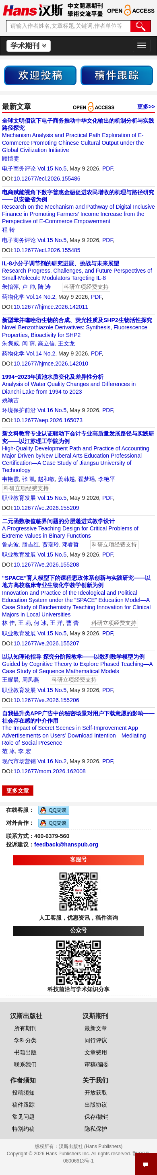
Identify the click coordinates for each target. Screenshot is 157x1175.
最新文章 (96, 1028)
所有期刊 (25, 1028)
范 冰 (8, 751)
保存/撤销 (97, 1116)
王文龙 (66, 343)
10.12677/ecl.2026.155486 (47, 178)
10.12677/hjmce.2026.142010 (51, 363)
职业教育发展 (19, 498)
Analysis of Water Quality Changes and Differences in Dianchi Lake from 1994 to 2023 (69, 384)
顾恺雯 (10, 158)
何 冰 (40, 623)
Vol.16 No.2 (51, 761)
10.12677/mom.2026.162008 (50, 771)
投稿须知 (23, 1092)
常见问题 (23, 1116)
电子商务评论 (19, 168)
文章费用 (96, 1052)
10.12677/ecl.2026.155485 (47, 250)
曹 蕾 (72, 623)
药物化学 (13, 297)
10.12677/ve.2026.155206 (46, 700)
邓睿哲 (70, 544)
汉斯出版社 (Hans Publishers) (91, 1146)
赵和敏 (46, 479)
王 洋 (56, 623)
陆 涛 (44, 286)
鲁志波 (10, 544)
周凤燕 (30, 679)
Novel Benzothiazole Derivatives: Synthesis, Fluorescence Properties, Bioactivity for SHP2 (77, 327)
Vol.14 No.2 (40, 297)
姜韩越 (66, 479)
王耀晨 (10, 679)
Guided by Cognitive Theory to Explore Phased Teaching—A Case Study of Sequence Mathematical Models (77, 663)
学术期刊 (28, 46)
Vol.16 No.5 (51, 410)
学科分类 (25, 1040)
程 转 (8, 229)
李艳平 (106, 479)
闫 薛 (28, 343)
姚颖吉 (10, 400)
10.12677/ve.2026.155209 (46, 508)
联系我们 (25, 1064)
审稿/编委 (97, 1064)
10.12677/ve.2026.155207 (46, 643)
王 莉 (24, 623)
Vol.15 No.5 (51, 168)
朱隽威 (10, 343)
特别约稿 (23, 1129)
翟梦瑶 (86, 479)
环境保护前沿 (19, 410)
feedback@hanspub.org (66, 844)
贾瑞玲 (50, 544)
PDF (107, 168)
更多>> (146, 106)
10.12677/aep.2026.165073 (48, 420)
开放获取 (96, 1092)
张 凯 (28, 479)
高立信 (46, 343)
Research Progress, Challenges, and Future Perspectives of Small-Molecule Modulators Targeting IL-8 (77, 270)
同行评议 (96, 1040)
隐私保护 (96, 1129)
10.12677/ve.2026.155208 (46, 564)
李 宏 (24, 751)
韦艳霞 (10, 479)
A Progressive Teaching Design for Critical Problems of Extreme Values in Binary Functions (70, 528)
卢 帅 (28, 286)
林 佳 (8, 623)
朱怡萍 (10, 286)
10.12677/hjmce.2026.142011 (51, 307)
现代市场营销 (19, 761)
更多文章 (17, 790)
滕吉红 (30, 544)
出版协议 (96, 1104)
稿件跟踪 (23, 1104)
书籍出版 (25, 1052)
